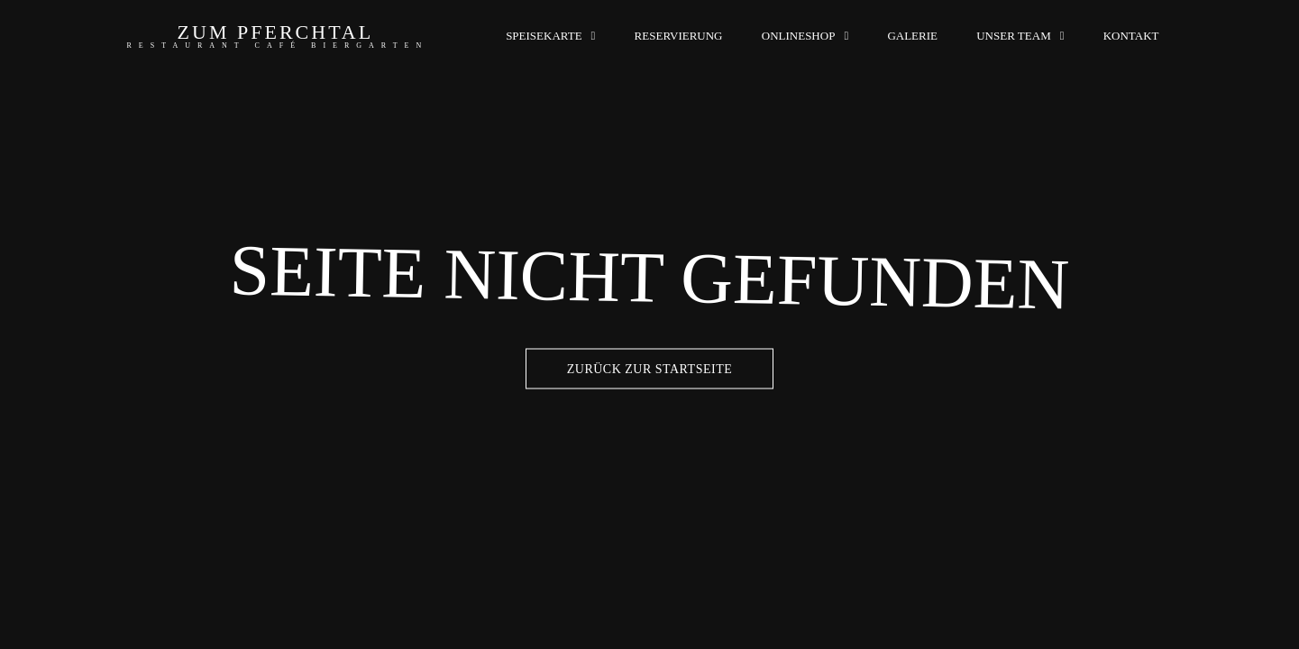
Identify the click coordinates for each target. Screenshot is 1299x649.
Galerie (912, 35)
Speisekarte (543, 35)
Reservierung (679, 35)
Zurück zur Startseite (650, 369)
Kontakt (1131, 35)
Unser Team (1013, 35)
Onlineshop (799, 35)
